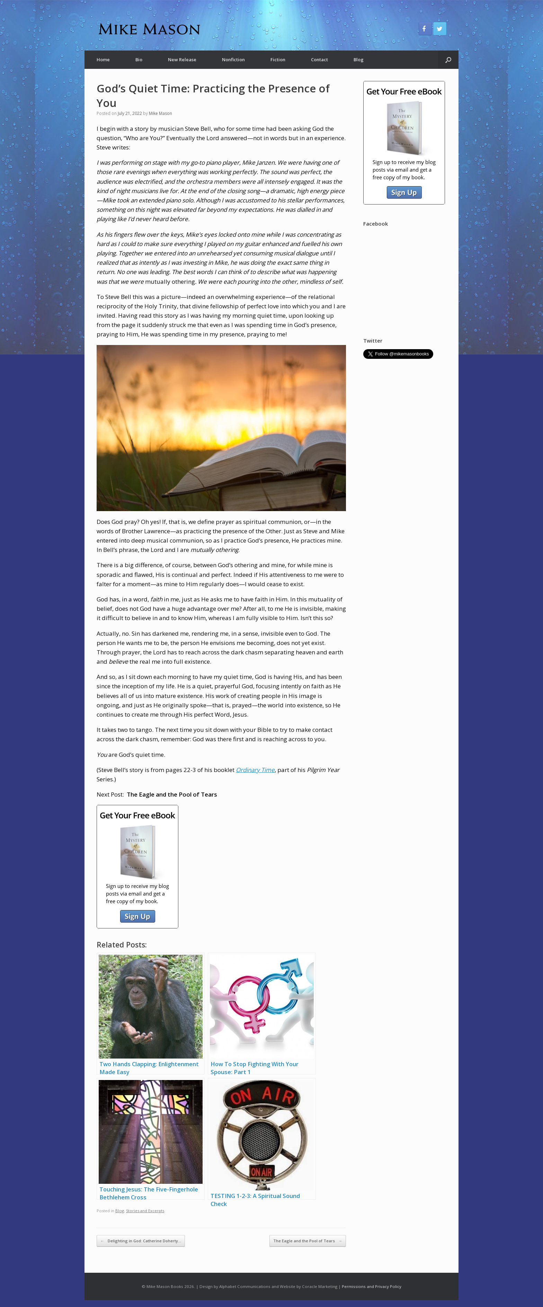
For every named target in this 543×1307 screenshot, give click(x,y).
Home (103, 59)
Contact (319, 59)
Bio (138, 59)
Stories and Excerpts (145, 1210)
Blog (359, 59)
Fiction (277, 59)
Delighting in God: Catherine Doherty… (140, 1240)
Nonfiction (233, 59)
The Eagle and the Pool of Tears (307, 1240)
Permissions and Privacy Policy (371, 1286)
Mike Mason (160, 113)
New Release (182, 59)
